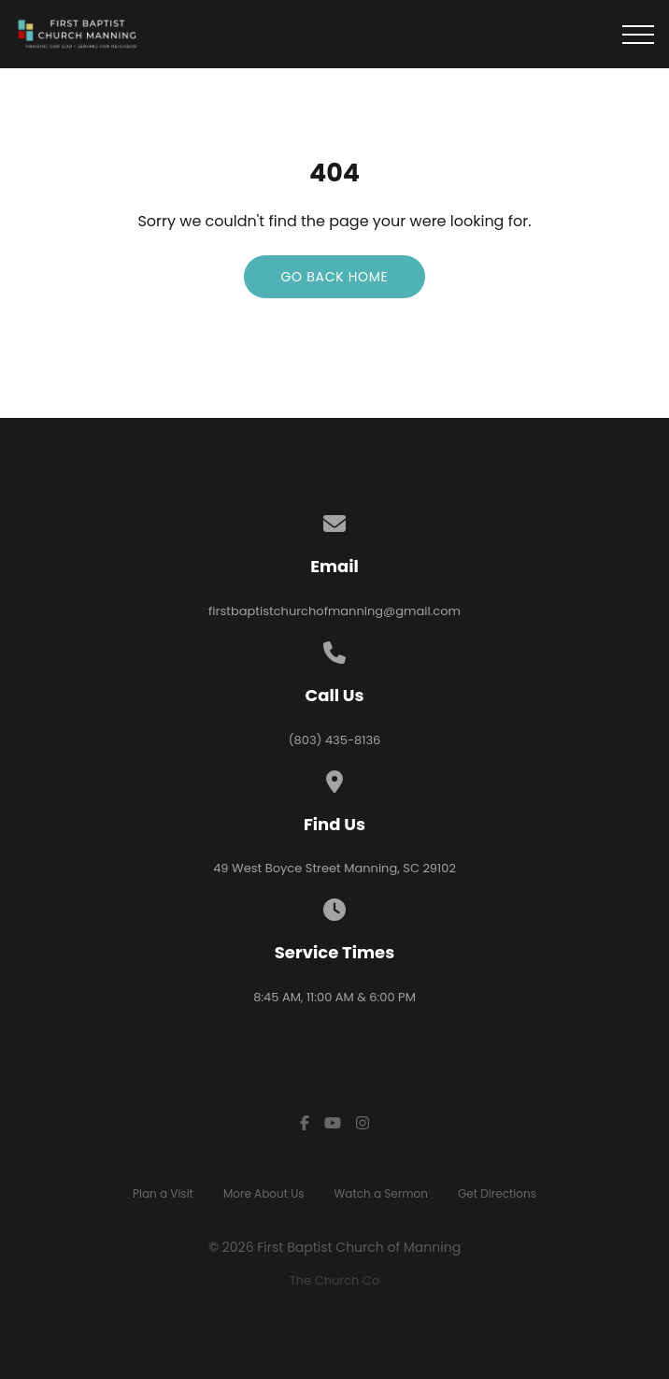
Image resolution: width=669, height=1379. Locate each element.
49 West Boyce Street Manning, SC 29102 (334, 868)
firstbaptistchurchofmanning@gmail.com (334, 611)
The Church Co (334, 1280)
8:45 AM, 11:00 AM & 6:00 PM (334, 997)
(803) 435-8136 (335, 740)
